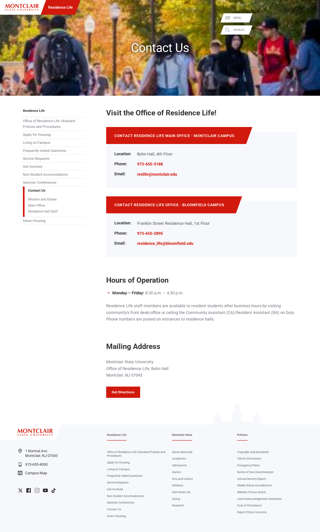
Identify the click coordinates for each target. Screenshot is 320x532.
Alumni (176, 472)
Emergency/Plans (248, 465)
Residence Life (60, 7)
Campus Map (32, 473)
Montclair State (182, 434)
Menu (309, 17)
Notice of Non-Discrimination (255, 472)
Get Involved (32, 166)
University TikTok (53, 490)
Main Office (36, 205)
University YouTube (45, 490)
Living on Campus (36, 143)
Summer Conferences (39, 182)
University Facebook (28, 490)
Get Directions (123, 392)
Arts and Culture (182, 478)
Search (310, 29)
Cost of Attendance (249, 505)
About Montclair (182, 452)
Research (178, 505)
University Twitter (20, 490)
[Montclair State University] (22, 7)
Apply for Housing (37, 135)
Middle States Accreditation (254, 485)
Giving (176, 499)
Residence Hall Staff (43, 211)
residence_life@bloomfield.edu (165, 243)
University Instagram (36, 490)
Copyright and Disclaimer (253, 452)
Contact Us (36, 190)
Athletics (177, 485)
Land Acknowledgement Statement (259, 499)
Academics (179, 458)
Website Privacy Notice (251, 492)
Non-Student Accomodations (45, 174)
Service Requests (36, 158)
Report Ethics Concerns (252, 512)
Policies (242, 434)
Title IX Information (249, 458)
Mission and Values (42, 199)
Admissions (179, 465)
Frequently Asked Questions (44, 150)
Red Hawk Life (181, 492)
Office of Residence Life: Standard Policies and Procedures (49, 124)
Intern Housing (34, 221)
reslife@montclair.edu (157, 174)
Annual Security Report (251, 478)
